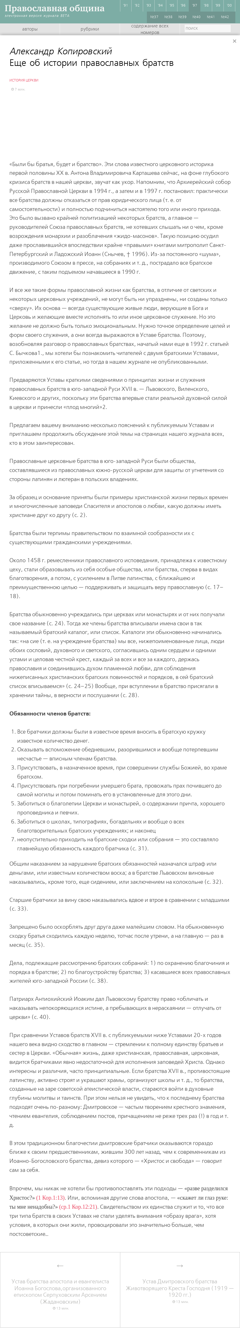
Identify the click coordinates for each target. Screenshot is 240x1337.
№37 (154, 17)
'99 (217, 5)
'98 (206, 5)
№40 (196, 17)
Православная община (55, 8)
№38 (168, 17)
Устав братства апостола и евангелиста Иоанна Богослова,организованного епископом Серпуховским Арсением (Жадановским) (60, 1291)
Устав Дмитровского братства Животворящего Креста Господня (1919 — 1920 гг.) (180, 1288)
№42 (225, 17)
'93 (148, 5)
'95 (171, 5)
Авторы (30, 29)
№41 (211, 17)
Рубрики (90, 29)
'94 (160, 5)
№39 (182, 17)
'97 (194, 5)
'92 (137, 5)
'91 (125, 5)
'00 (229, 5)
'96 (183, 5)
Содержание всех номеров (149, 29)
